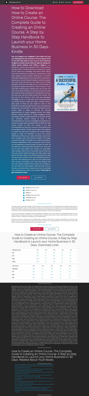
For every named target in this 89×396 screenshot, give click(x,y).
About (61, 2)
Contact (68, 2)
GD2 (38, 252)
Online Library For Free (14, 2)
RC (70, 252)
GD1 (54, 252)
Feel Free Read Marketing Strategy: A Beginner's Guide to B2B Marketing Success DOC (34, 364)
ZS (62, 252)
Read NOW (23, 177)
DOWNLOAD (78, 2)
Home (55, 2)
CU (45, 252)
